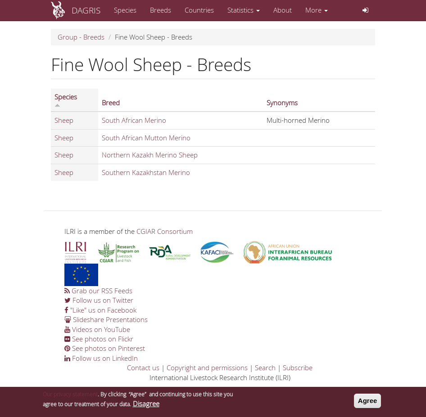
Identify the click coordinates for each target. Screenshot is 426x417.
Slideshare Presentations (106, 319)
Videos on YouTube (97, 329)
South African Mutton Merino (146, 137)
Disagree (146, 404)
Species (125, 9)
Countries (199, 9)
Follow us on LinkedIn (101, 358)
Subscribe (298, 367)
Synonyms (282, 102)
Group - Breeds (81, 36)
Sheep (63, 120)
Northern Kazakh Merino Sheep (150, 154)
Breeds (160, 9)
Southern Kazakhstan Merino (146, 172)
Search (265, 367)
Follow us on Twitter (98, 300)
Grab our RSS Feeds (98, 290)
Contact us (143, 367)
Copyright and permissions (207, 367)
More (316, 9)
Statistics (243, 9)
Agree (367, 402)
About (282, 9)
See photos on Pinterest (104, 348)
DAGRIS (86, 10)
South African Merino (134, 120)
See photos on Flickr (98, 338)
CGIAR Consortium (164, 231)
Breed (111, 102)
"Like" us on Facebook (100, 309)
